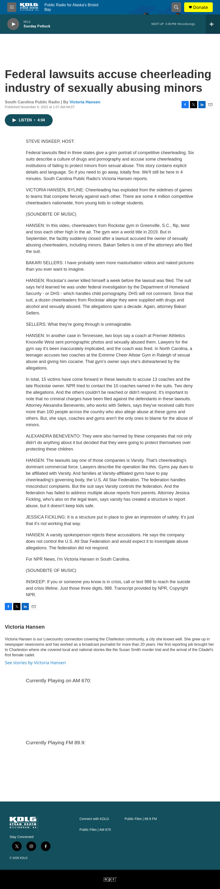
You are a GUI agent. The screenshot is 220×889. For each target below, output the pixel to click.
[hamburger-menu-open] (11, 7)
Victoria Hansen (84, 102)
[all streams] (213, 24)
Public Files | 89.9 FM (141, 819)
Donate (200, 7)
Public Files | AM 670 (95, 830)
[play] (13, 24)
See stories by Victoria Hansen (35, 662)
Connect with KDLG (94, 819)
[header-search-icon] (176, 7)
